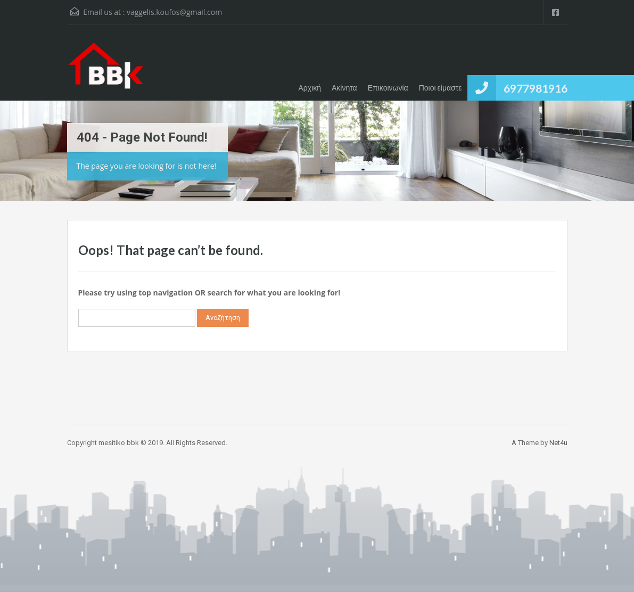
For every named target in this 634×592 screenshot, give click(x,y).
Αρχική (309, 87)
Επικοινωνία (388, 87)
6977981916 (535, 88)
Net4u (558, 443)
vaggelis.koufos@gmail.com (174, 12)
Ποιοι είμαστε (440, 87)
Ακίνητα (344, 87)
